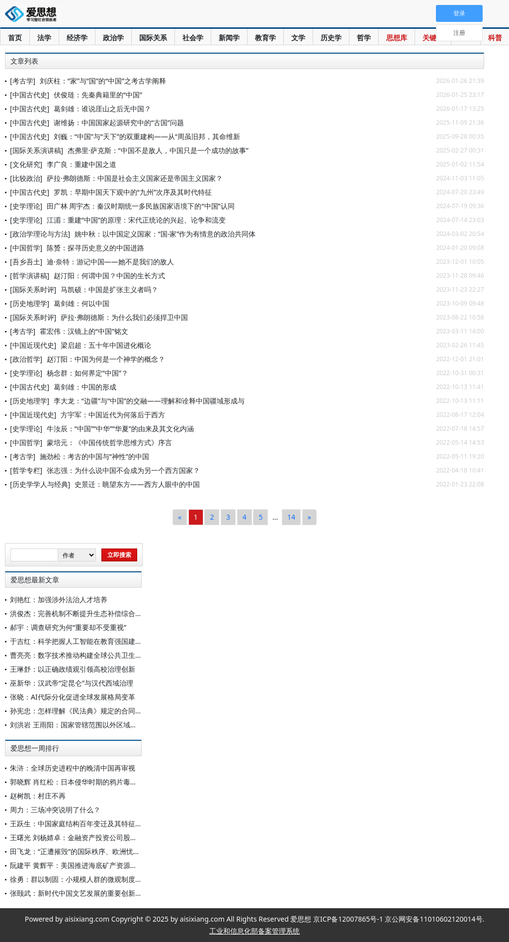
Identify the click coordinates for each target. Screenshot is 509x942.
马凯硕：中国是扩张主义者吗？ (109, 289)
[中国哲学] (26, 247)
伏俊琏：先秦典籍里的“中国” (98, 94)
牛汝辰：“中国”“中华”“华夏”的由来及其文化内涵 (120, 428)
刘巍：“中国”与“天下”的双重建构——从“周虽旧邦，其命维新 (147, 136)
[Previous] (179, 517)
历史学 (331, 37)
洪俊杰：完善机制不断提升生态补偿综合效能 (79, 613)
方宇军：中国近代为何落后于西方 (113, 414)
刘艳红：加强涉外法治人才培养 (58, 599)
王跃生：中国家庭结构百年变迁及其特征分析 (79, 823)
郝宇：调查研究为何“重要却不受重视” (68, 627)
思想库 (396, 37)
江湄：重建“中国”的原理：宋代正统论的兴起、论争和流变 (136, 220)
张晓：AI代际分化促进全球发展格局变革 (72, 697)
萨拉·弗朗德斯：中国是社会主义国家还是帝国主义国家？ (135, 178)
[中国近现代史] (33, 345)
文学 (298, 37)
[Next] (309, 517)
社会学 (192, 37)
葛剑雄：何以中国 (81, 303)
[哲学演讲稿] (29, 275)
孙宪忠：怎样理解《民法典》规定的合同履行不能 (86, 710)
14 (291, 517)
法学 (44, 37)
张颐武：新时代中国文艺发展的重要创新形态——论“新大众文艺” (110, 893)
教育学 (265, 37)
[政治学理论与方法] (40, 233)
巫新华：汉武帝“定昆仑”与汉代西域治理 (71, 683)
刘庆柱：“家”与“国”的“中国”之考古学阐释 (103, 80)
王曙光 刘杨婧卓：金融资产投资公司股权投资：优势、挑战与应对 (112, 837)
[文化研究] (26, 164)
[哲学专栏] (26, 470)
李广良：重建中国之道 (81, 164)
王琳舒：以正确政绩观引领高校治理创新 (72, 669)
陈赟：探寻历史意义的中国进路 (95, 247)
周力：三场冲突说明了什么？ (55, 809)
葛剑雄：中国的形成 (85, 387)
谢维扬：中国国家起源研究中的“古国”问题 (119, 122)
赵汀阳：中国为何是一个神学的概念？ (106, 359)
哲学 (364, 37)
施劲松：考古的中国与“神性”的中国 (94, 456)
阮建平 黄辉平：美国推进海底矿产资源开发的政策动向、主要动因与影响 (122, 865)
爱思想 (33, 15)
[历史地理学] (29, 303)
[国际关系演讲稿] (36, 150)
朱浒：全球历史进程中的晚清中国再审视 (72, 768)
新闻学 (229, 37)
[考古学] (22, 80)
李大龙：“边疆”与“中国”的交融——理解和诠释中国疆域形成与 (149, 400)
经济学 (77, 37)
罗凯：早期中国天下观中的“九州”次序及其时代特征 (133, 192)
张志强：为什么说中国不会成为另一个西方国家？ (123, 470)
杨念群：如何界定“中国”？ (87, 373)
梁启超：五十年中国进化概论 (106, 345)
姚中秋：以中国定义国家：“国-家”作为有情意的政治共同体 (165, 233)
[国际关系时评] (33, 289)
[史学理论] (26, 206)
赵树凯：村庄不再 (38, 795)
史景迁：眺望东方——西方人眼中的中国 (137, 484)
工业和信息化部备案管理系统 (254, 931)
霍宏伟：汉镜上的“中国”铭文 (84, 331)
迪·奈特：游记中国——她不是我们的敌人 (110, 261)
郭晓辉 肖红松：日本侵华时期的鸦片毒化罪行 (80, 781)
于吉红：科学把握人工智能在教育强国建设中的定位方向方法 (104, 641)
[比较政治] (26, 178)
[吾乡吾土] (26, 261)
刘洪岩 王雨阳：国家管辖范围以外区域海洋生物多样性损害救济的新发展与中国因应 (139, 724)
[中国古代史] (29, 94)
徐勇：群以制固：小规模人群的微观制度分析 (79, 879)
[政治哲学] (26, 359)
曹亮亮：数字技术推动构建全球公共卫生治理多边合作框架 (100, 655)
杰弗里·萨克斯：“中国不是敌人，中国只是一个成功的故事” (158, 150)
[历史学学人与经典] (40, 484)
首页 (15, 37)
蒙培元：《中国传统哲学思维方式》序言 (109, 442)
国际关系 (153, 37)
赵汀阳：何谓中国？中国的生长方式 (109, 275)
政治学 (113, 37)
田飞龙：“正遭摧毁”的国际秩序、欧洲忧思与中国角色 (92, 851)
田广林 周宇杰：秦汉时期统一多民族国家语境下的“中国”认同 (141, 206)
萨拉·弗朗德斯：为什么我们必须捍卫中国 (124, 317)
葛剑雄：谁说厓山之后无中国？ (102, 108)
